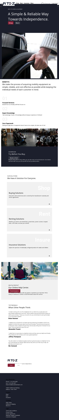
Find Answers (14, 291)
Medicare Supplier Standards (13, 415)
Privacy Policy (9, 412)
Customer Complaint (11, 417)
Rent (21, 3)
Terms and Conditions (11, 410)
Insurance (26, 3)
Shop (17, 3)
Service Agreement (10, 414)
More (31, 3)
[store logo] (9, 4)
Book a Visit (14, 158)
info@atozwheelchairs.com (16, 384)
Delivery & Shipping (10, 404)
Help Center (55, 3)
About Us (8, 405)
